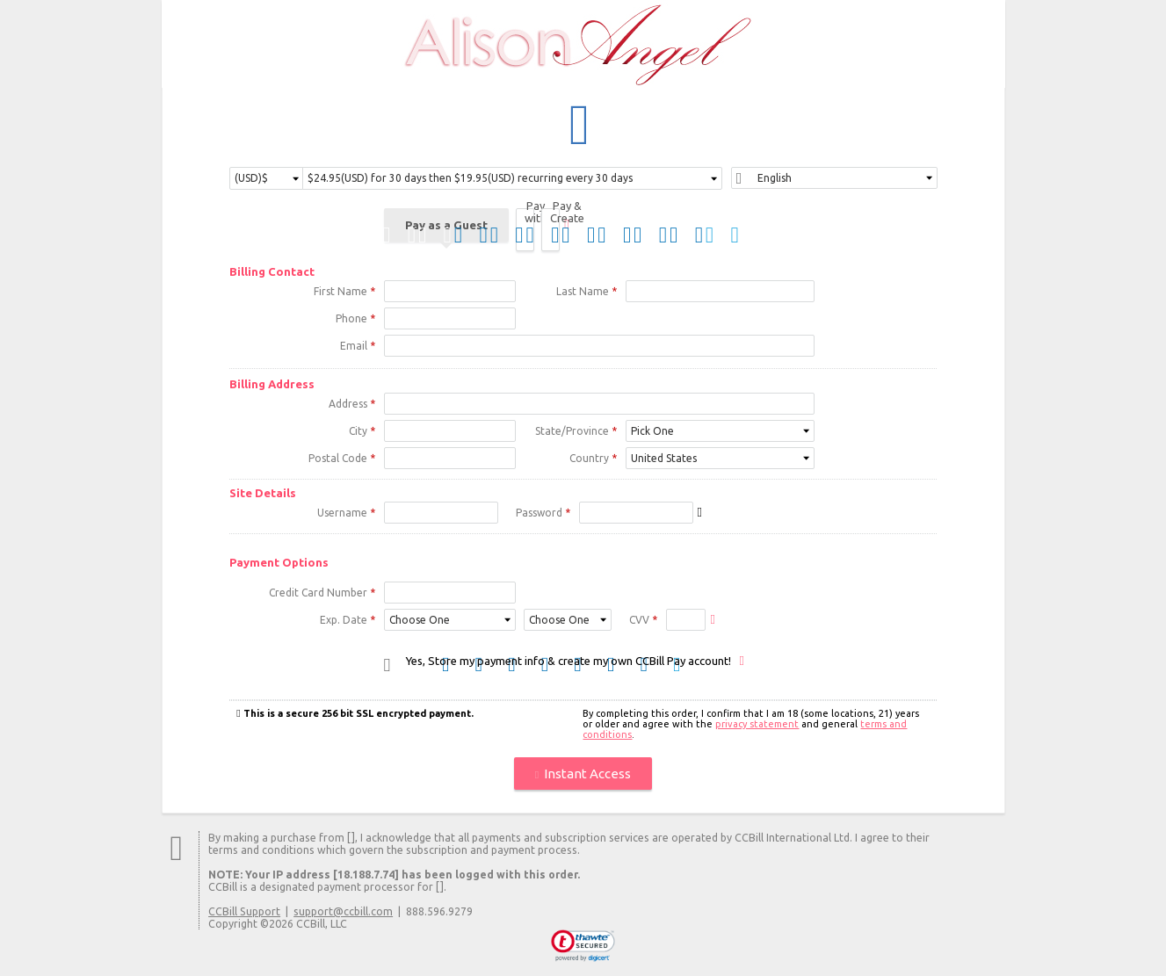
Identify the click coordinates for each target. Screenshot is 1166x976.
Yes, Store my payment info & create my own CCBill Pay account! (568, 661)
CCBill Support (244, 912)
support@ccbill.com (343, 912)
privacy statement (757, 724)
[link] (583, 947)
